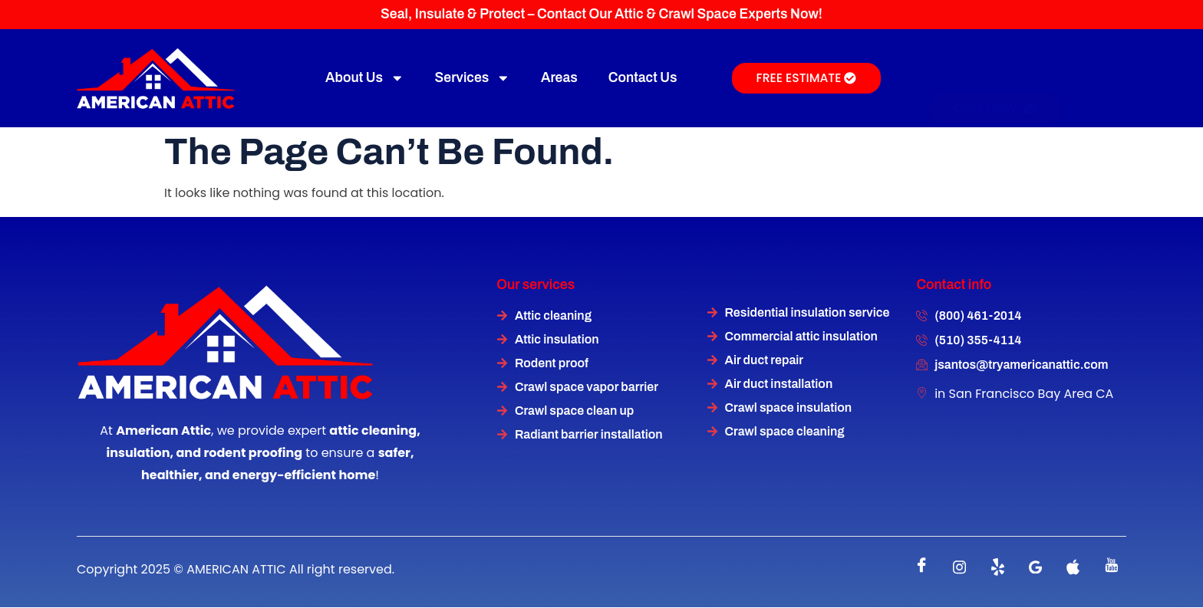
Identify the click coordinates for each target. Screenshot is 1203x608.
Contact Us (642, 78)
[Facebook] (922, 567)
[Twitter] (997, 567)
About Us (364, 78)
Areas (559, 78)
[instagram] (959, 567)
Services (472, 78)
